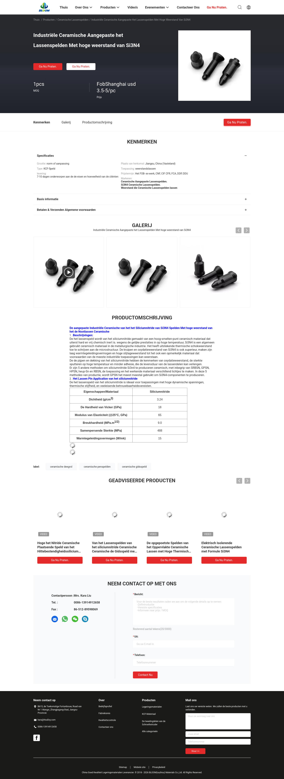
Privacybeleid (158, 767)
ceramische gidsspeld (134, 466)
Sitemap (123, 767)
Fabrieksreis (104, 713)
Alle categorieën (150, 731)
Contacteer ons (106, 727)
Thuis (36, 19)
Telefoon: (139, 655)
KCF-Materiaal (149, 714)
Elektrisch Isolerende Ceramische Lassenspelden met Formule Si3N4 (221, 547)
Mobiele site (139, 767)
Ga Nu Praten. (48, 66)
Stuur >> (195, 751)
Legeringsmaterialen (152, 707)
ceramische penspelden (97, 466)
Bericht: (138, 594)
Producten (49, 19)
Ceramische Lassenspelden (73, 19)
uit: (136, 636)
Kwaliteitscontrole (107, 720)
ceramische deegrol (61, 466)
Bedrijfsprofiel (105, 706)
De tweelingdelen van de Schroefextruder (153, 723)
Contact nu (145, 675)
